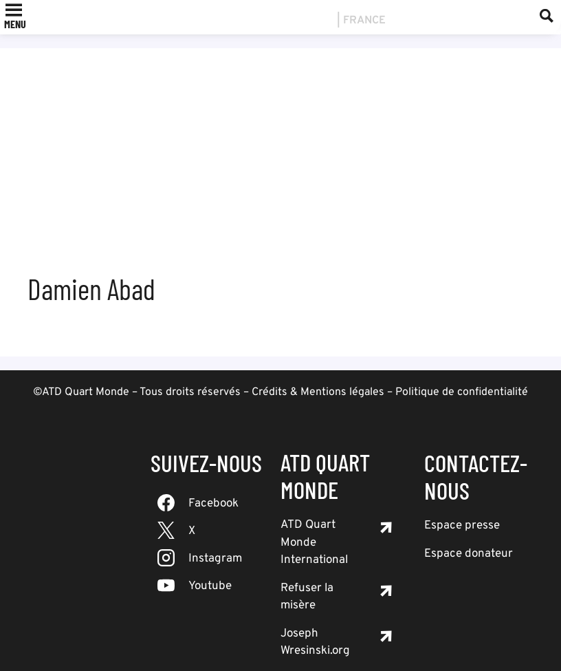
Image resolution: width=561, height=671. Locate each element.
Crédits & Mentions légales (318, 392)
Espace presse (462, 525)
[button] (15, 24)
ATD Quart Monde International (314, 543)
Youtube (210, 586)
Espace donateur (468, 554)
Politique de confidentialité (461, 392)
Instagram (215, 558)
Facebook (213, 503)
